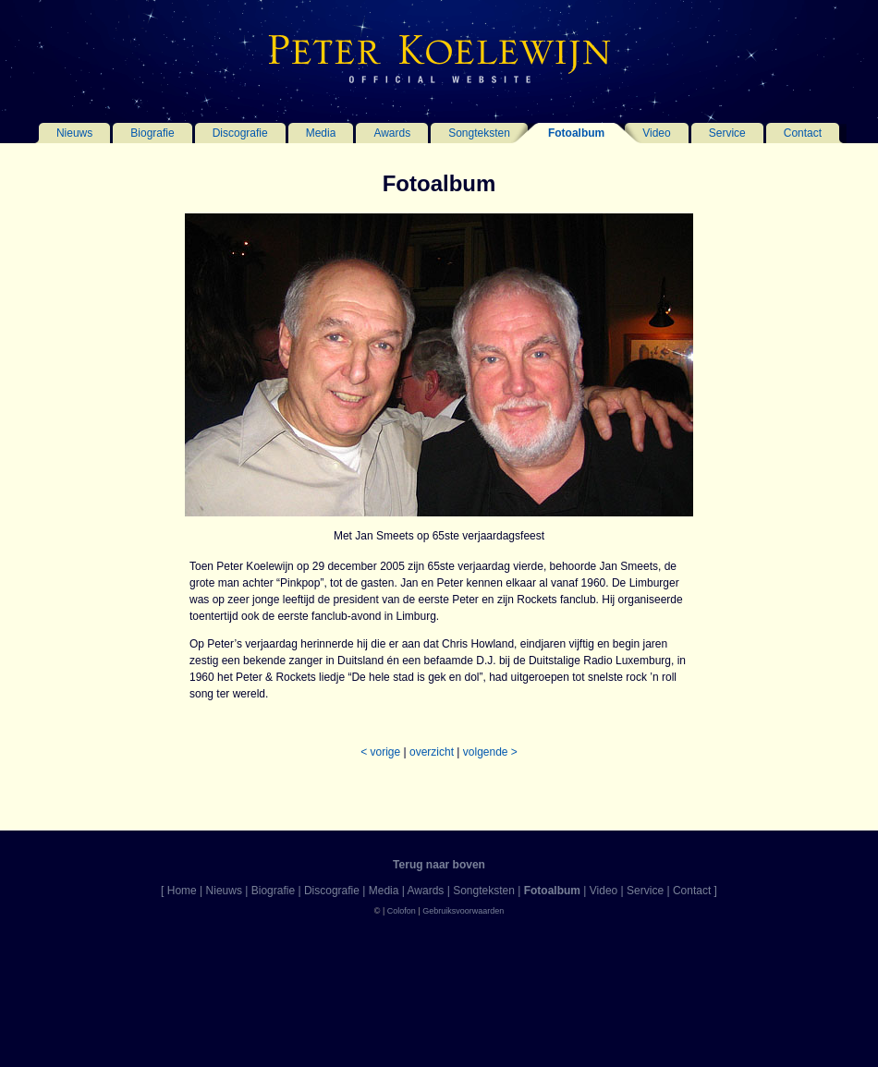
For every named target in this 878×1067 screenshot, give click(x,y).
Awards (391, 133)
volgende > (490, 752)
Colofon (401, 910)
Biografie (152, 133)
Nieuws (74, 133)
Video (656, 133)
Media (321, 133)
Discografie (240, 133)
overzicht (431, 752)
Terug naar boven (439, 864)
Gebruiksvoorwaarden (463, 910)
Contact (803, 133)
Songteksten (479, 133)
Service (727, 133)
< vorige (380, 752)
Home (182, 890)
